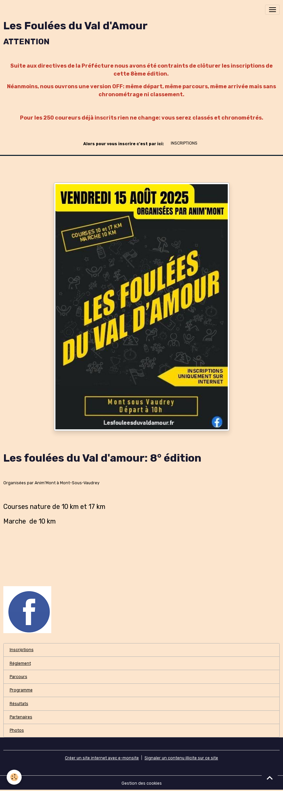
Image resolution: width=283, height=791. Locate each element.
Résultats (19, 703)
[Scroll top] (269, 777)
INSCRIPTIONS (184, 143)
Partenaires (21, 717)
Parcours (18, 676)
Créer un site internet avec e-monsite (102, 758)
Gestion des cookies (142, 783)
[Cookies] (14, 777)
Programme (21, 690)
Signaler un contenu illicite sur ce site (181, 758)
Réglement (20, 663)
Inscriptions (22, 649)
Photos (17, 730)
